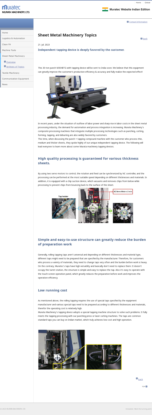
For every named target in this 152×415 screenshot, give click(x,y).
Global (147, 2)
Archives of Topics (14, 66)
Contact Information (137, 21)
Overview (10, 62)
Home (138, 2)
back (143, 38)
